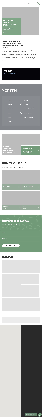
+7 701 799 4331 (29, 3)
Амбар (9, 121)
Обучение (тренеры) (28, 113)
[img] (11, 180)
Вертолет (26, 104)
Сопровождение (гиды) (28, 108)
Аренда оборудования (28, 120)
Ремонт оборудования (28, 117)
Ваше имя (4, 238)
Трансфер (26, 100)
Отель (9, 100)
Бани (9, 113)
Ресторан (10, 104)
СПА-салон (10, 108)
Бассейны (10, 117)
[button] (21, 74)
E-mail (3, 232)
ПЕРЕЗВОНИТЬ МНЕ (11, 245)
